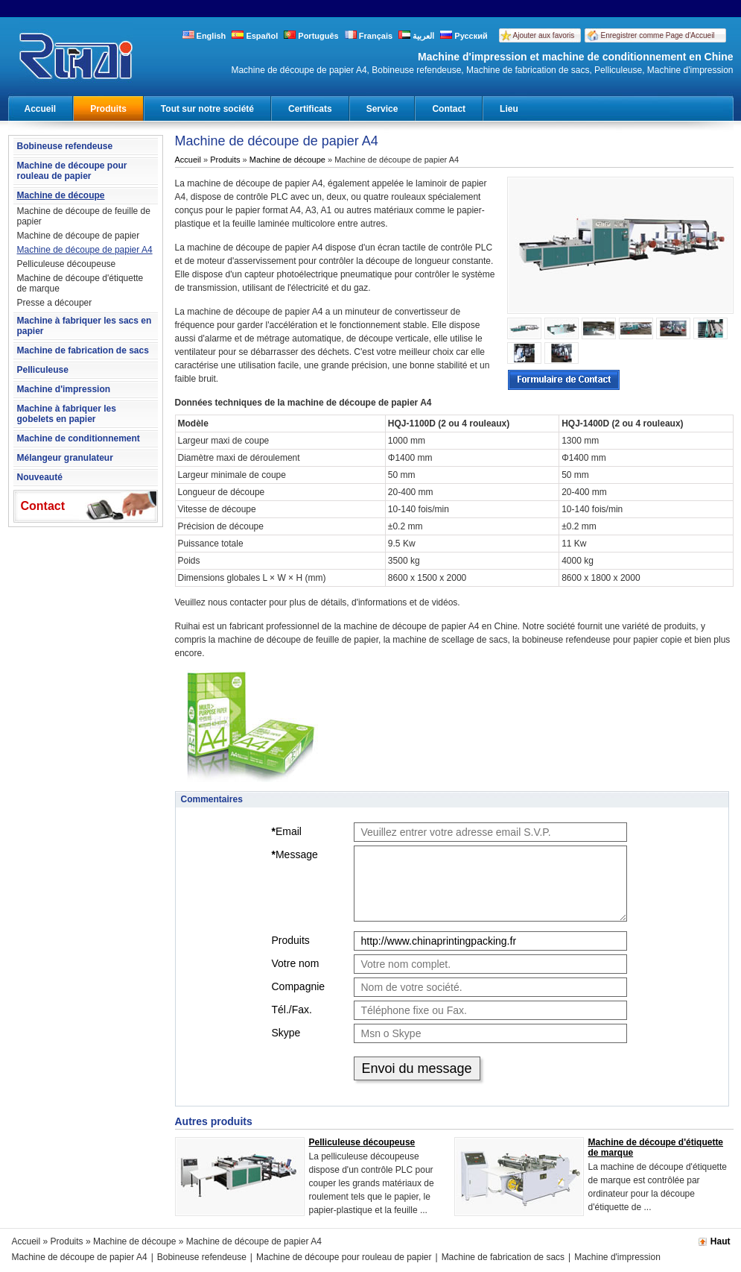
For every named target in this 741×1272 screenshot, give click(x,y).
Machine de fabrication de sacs (83, 350)
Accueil (41, 109)
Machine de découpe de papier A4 (85, 250)
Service (382, 109)
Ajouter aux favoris (544, 35)
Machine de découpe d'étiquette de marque (80, 283)
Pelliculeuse (43, 370)
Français (368, 35)
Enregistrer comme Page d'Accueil (658, 35)
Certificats (310, 109)
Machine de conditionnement (78, 438)
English (204, 35)
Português (311, 35)
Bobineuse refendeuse (65, 146)
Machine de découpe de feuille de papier (83, 216)
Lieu (509, 109)
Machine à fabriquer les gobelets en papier (66, 413)
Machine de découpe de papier (78, 235)
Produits (108, 109)
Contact (448, 109)
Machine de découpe (61, 195)
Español (255, 35)
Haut (720, 1241)
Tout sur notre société (207, 109)
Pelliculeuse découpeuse (66, 264)
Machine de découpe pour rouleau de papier (72, 170)
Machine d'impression (64, 389)
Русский (464, 35)
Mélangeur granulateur (65, 458)
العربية (416, 35)
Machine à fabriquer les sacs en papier (84, 325)
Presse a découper (54, 302)
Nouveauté (40, 477)
